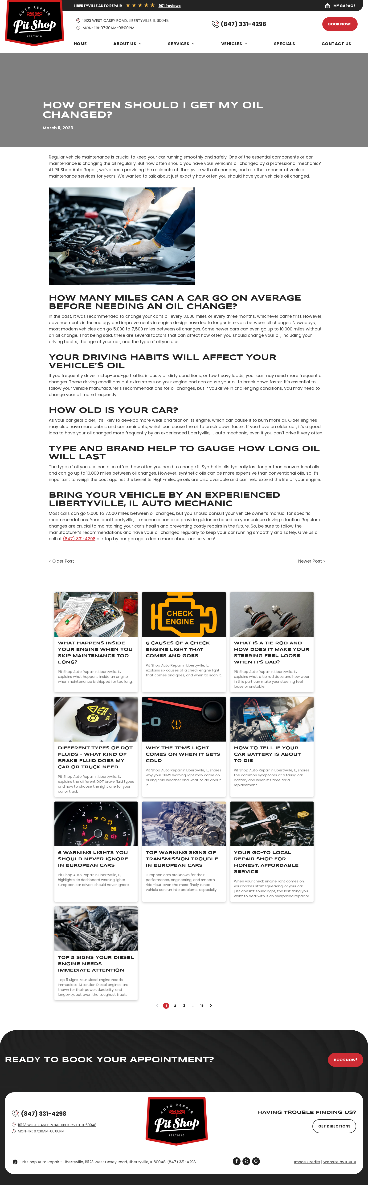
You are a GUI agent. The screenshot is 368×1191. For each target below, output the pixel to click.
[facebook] (237, 1161)
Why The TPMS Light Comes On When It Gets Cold (183, 754)
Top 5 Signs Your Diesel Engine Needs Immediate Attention (96, 964)
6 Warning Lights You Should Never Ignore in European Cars (93, 859)
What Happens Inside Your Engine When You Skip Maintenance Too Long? (95, 652)
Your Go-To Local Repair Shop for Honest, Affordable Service (266, 862)
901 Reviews (170, 5)
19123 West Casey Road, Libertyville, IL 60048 (125, 20)
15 (202, 1005)
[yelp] (246, 1161)
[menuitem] (81, 44)
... (193, 1005)
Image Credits (307, 1162)
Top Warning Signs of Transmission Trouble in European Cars (182, 859)
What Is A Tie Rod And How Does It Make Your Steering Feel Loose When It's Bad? (271, 652)
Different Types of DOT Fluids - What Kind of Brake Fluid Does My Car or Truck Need (95, 757)
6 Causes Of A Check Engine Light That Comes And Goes (178, 649)
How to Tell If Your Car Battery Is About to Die (267, 754)
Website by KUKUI (339, 1162)
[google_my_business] (256, 1161)
